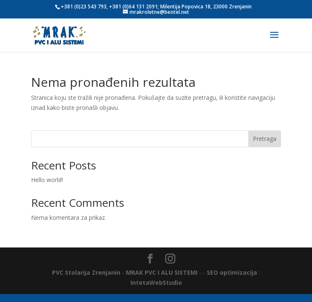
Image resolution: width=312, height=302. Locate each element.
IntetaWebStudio (156, 282)
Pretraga (264, 139)
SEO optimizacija (232, 272)
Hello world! (47, 180)
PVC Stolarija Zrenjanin (86, 272)
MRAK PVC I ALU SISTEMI (162, 272)
